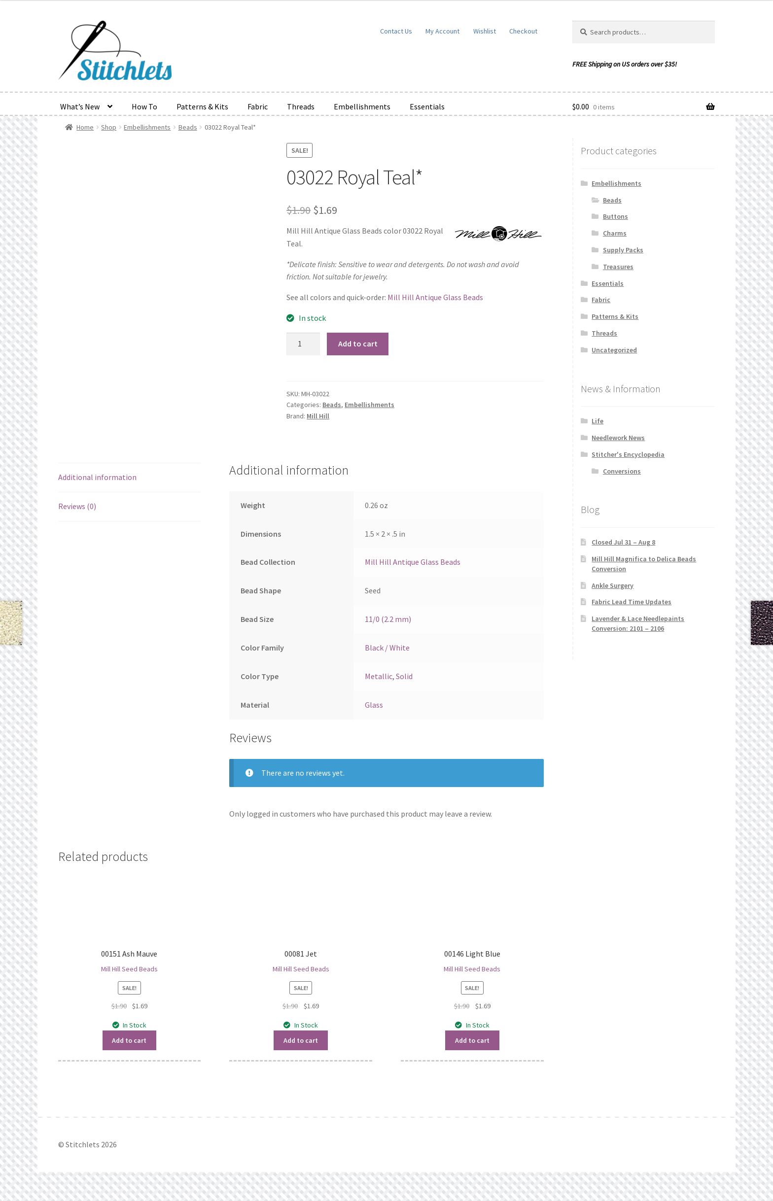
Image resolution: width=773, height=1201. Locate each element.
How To (144, 106)
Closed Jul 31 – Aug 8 (623, 542)
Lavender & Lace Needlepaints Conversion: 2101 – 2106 (638, 623)
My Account (442, 31)
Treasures (618, 266)
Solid (404, 676)
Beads (187, 127)
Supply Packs (623, 249)
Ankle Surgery (612, 585)
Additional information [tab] (97, 477)
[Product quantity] (303, 344)
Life (597, 420)
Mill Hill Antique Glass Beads (435, 297)
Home (85, 127)
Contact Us (396, 31)
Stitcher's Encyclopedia (628, 454)
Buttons (615, 216)
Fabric (257, 106)
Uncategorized (614, 349)
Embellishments (362, 106)
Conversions (622, 471)
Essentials (427, 106)
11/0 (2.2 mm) (388, 619)
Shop (108, 127)
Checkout (523, 31)
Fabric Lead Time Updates (631, 601)
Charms (615, 233)
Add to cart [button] (129, 1040)
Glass (374, 705)
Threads (301, 106)
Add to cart (358, 343)
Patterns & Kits (202, 106)
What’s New (80, 106)
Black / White (387, 647)
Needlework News (618, 437)
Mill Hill (318, 416)
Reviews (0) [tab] (77, 506)
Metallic (378, 676)
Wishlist (484, 31)
